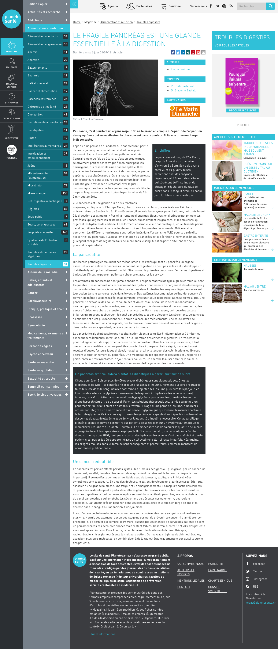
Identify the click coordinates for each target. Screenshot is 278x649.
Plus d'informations (102, 634)
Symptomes (12, 102)
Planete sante (11, 19)
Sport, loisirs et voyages (44, 394)
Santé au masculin (40, 362)
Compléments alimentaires (45, 122)
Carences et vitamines (41, 98)
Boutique (174, 6)
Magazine (11, 51)
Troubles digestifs (39, 264)
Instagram (256, 579)
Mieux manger (36, 193)
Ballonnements (37, 67)
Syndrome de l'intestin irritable (42, 242)
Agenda (112, 6)
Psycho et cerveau (40, 354)
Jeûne (31, 165)
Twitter (254, 571)
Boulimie (33, 75)
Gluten (31, 138)
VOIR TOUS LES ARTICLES (232, 45)
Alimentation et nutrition (45, 28)
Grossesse (34, 317)
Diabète (249, 194)
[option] (184, 111)
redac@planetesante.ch (261, 602)
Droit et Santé (12, 118)
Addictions (34, 20)
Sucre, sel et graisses (41, 224)
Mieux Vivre (12, 138)
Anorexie (33, 59)
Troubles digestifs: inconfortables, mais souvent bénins (259, 148)
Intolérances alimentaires (44, 145)
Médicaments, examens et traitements (45, 335)
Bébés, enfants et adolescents (39, 282)
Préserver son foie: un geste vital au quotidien (259, 167)
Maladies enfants (11, 85)
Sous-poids (34, 216)
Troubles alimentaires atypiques (41, 254)
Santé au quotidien (40, 370)
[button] (173, 52)
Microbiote (34, 185)
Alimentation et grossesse (44, 44)
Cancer (32, 293)
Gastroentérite (256, 235)
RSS (252, 586)
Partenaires (144, 6)
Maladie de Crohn (257, 214)
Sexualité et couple (41, 378)
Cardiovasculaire (39, 301)
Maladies (11, 67)
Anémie (32, 52)
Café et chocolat (37, 83)
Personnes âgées (39, 346)
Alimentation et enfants (42, 36)
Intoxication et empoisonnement (38, 155)
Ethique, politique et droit (45, 309)
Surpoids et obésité (40, 232)
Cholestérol (34, 114)
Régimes (33, 208)
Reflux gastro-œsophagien (44, 201)
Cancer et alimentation (42, 91)
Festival (12, 157)
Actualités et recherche (43, 12)
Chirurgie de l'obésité (41, 106)
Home (77, 22)
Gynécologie (36, 325)
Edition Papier (37, 4)
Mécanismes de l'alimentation (37, 175)
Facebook (255, 564)
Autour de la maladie (42, 272)
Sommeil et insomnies (43, 386)
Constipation (35, 130)
